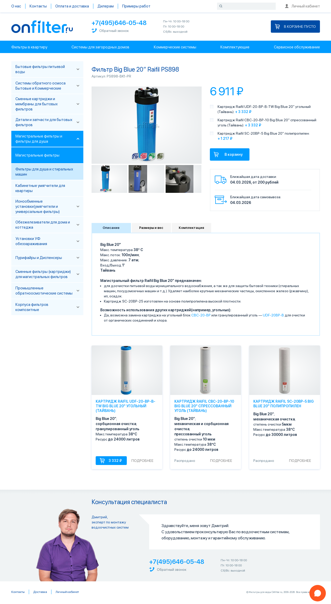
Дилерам (105, 6)
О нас (16, 6)
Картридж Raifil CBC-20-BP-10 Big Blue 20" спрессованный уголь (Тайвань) (204, 406)
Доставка (40, 592)
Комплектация (191, 228)
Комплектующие (234, 47)
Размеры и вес (151, 228)
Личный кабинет (302, 6)
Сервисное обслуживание (297, 47)
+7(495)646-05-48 (119, 23)
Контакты (38, 6)
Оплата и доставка (72, 6)
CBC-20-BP (201, 315)
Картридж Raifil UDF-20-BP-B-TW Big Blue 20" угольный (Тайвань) (125, 406)
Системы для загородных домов (100, 47)
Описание (111, 228)
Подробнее (142, 461)
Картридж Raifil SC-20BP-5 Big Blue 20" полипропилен (283, 403)
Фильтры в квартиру (29, 47)
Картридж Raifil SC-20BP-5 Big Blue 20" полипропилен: (264, 133)
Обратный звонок (110, 30)
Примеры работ (136, 6)
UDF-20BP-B (273, 315)
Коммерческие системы (175, 47)
